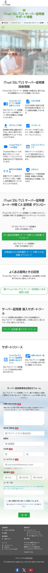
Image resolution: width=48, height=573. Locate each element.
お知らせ (6, 547)
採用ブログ (7, 538)
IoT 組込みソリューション (36, 535)
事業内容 (27, 527)
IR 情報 (4, 533)
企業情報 (4, 527)
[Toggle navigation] (3, 27)
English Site (28, 552)
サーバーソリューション (35, 533)
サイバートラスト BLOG (11, 549)
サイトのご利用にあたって (32, 542)
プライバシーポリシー (29, 504)
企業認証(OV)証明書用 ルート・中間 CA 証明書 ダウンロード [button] (24, 253)
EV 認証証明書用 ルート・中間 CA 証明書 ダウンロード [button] (24, 236)
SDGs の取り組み (9, 530)
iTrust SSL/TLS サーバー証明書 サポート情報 (24, 15)
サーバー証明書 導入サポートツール (20, 329)
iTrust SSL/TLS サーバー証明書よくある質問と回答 (24, 290)
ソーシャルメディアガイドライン (33, 549)
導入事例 (27, 538)
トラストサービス (31, 530)
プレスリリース (8, 545)
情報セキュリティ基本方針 (32, 547)
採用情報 (4, 536)
